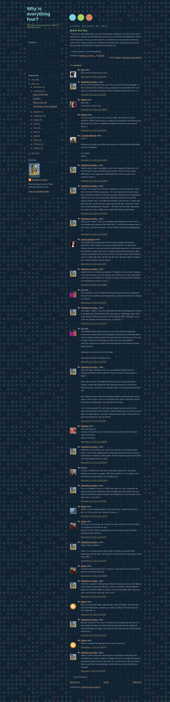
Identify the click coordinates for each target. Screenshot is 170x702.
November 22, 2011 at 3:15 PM (93, 323)
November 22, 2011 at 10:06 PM (94, 442)
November (38, 91)
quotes (118, 57)
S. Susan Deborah (89, 136)
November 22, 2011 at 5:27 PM (93, 421)
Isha (83, 70)
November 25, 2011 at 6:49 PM (93, 596)
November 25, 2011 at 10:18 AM (94, 576)
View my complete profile (39, 191)
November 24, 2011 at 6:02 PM (93, 561)
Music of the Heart (40, 94)
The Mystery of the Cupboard (45, 106)
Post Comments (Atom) (90, 687)
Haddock (85, 426)
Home (106, 682)
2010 (33, 153)
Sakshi (84, 100)
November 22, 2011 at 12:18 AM (94, 285)
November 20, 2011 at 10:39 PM (94, 109)
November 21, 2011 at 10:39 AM (94, 181)
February (37, 144)
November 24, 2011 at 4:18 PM (93, 537)
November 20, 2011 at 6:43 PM (93, 77)
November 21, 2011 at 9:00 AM (93, 130)
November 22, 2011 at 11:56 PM (94, 462)
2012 (33, 80)
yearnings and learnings (131, 57)
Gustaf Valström (88, 239)
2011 (33, 84)
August (37, 120)
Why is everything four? (38, 14)
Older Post (137, 682)
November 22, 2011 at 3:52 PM (93, 362)
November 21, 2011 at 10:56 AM (94, 213)
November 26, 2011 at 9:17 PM (93, 635)
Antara (84, 640)
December (38, 87)
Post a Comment (80, 677)
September (38, 116)
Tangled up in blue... (89, 82)
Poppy (83, 506)
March (36, 140)
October (37, 112)
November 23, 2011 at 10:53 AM (94, 480)
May (36, 132)
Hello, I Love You (40, 102)
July (35, 124)
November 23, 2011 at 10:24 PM (94, 516)
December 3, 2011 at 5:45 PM (93, 671)
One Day (37, 98)
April (36, 136)
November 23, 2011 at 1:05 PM (93, 501)
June (36, 128)
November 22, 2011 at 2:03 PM (93, 303)
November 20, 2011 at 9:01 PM (93, 95)
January (37, 148)
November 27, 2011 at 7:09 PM (93, 647)
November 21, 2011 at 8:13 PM (93, 264)
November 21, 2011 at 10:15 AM (94, 160)
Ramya (84, 602)
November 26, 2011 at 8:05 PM (93, 614)
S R (82, 290)
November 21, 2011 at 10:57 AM (94, 234)
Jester (83, 521)
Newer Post (75, 682)
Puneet (84, 115)
